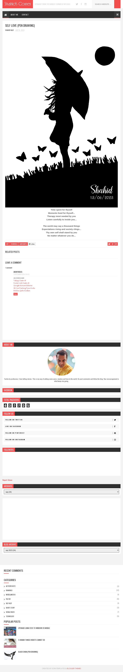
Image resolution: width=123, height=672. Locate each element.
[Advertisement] (61, 519)
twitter (77, 4)
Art (7, 244)
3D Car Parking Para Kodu (24, 288)
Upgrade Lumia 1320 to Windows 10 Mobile (34, 628)
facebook (81, 4)
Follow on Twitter (62, 420)
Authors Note (11, 586)
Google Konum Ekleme (22, 285)
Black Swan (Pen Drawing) (28, 651)
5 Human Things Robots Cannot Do (31, 640)
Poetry (8, 599)
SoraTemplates (58, 668)
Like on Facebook (62, 426)
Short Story (10, 608)
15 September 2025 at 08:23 (21, 274)
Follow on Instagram (62, 439)
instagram (85, 4)
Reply (15, 294)
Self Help (9, 603)
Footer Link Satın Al (21, 283)
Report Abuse (7, 479)
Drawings (14, 244)
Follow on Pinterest (62, 433)
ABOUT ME (14, 14)
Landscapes (23, 244)
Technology (10, 616)
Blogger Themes (74, 668)
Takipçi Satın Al (19, 280)
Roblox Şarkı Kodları (21, 290)
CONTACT (25, 14)
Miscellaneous (10, 595)
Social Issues (10, 612)
